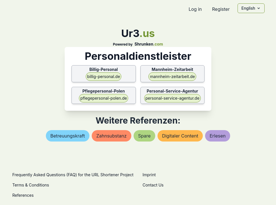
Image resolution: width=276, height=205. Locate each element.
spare (144, 136)
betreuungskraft (67, 136)
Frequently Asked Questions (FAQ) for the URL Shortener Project (72, 174)
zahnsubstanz (111, 136)
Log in (195, 9)
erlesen (218, 136)
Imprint (149, 174)
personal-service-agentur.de (173, 98)
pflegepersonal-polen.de (103, 98)
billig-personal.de (103, 76)
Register (221, 9)
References (23, 195)
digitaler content (180, 136)
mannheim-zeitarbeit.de (172, 76)
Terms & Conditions (30, 185)
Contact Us (153, 185)
